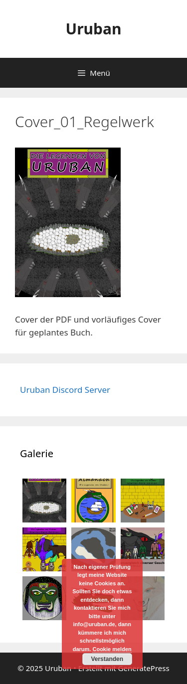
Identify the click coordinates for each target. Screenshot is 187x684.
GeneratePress (144, 668)
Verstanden (107, 659)
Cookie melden (111, 649)
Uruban (93, 28)
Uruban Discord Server (65, 389)
